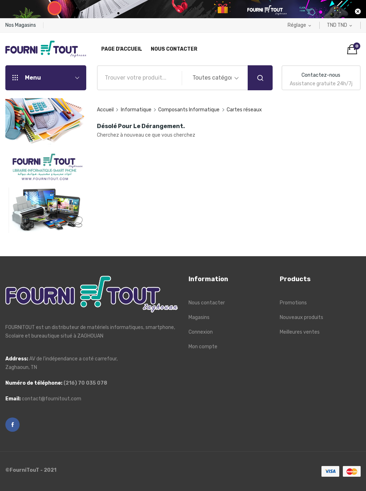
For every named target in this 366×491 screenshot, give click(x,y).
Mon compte (203, 347)
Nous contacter (207, 303)
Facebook (12, 424)
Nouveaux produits (301, 317)
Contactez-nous (320, 75)
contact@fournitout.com (51, 399)
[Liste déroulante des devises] (340, 25)
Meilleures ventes (300, 332)
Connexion (201, 332)
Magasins (199, 317)
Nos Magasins (20, 25)
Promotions (293, 303)
